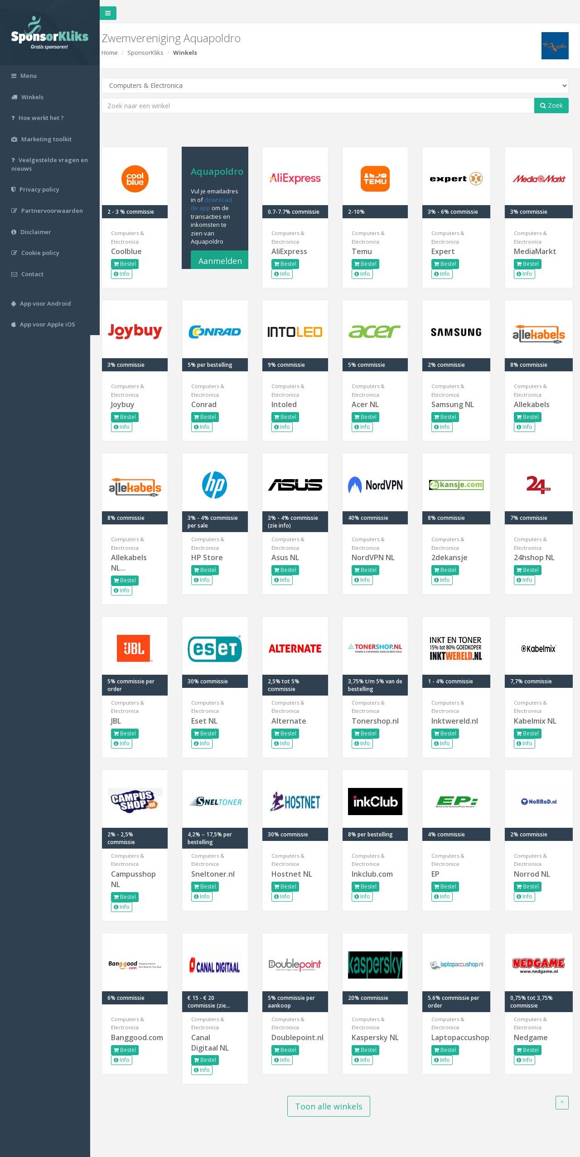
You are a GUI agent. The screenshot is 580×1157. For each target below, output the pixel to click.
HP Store (215, 557)
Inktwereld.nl (458, 721)
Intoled (290, 404)
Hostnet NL (298, 874)
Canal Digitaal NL (218, 1042)
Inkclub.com (376, 874)
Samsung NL (456, 404)
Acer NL (369, 404)
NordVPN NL (377, 557)
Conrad (211, 404)
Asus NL (291, 557)
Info (131, 274)
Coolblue (136, 251)
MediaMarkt (537, 251)
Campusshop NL (143, 879)
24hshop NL (536, 557)
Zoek (551, 105)
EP (439, 874)
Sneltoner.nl (220, 874)
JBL (125, 721)
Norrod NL (534, 874)
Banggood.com (143, 1037)
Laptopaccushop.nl (459, 1037)
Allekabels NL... (138, 562)
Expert (446, 251)
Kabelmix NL (537, 721)
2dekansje (453, 557)
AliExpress (296, 251)
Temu (366, 251)
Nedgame (533, 1037)
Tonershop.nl (379, 721)
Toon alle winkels (333, 1106)
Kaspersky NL (374, 1042)
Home (119, 52)
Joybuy (132, 404)
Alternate (295, 721)
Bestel (134, 264)
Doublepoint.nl (301, 1037)
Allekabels (533, 404)
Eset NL (212, 721)
